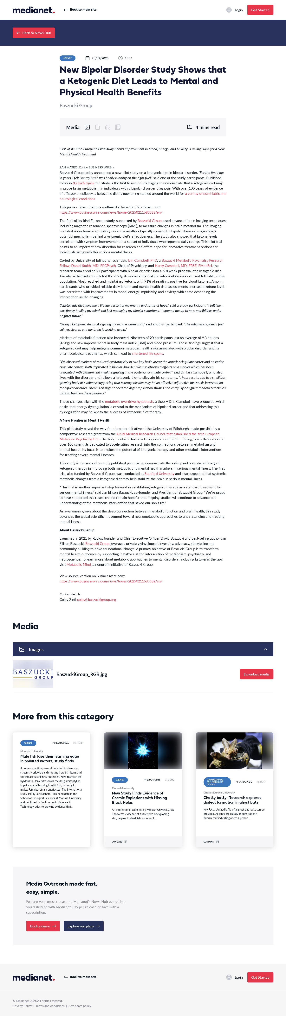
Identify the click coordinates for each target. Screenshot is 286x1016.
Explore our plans (84, 926)
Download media (257, 674)
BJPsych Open (83, 182)
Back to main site (80, 10)
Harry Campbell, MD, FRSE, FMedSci (183, 265)
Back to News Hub (33, 32)
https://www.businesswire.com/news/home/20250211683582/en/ (111, 212)
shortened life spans (147, 353)
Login (234, 10)
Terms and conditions (50, 1005)
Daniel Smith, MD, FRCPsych (93, 265)
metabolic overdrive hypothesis (129, 401)
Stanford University (159, 473)
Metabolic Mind (79, 564)
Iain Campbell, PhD (142, 260)
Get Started (260, 9)
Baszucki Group (150, 220)
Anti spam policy (79, 1005)
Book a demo (43, 926)
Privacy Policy (22, 1005)
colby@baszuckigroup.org (96, 599)
